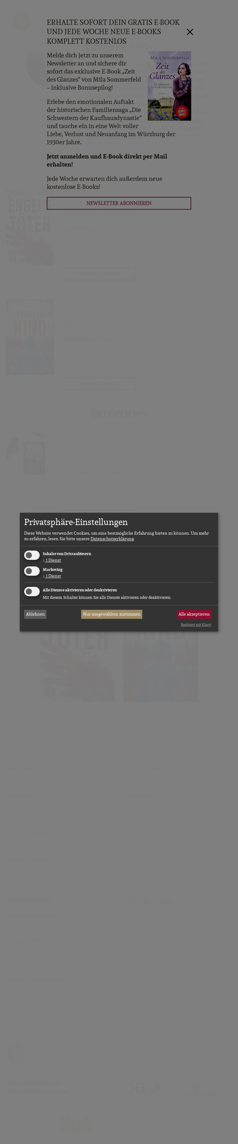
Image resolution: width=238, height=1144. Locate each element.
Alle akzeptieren (194, 614)
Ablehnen (35, 614)
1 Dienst (52, 560)
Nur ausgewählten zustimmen (112, 614)
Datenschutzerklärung (112, 539)
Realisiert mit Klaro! (196, 625)
